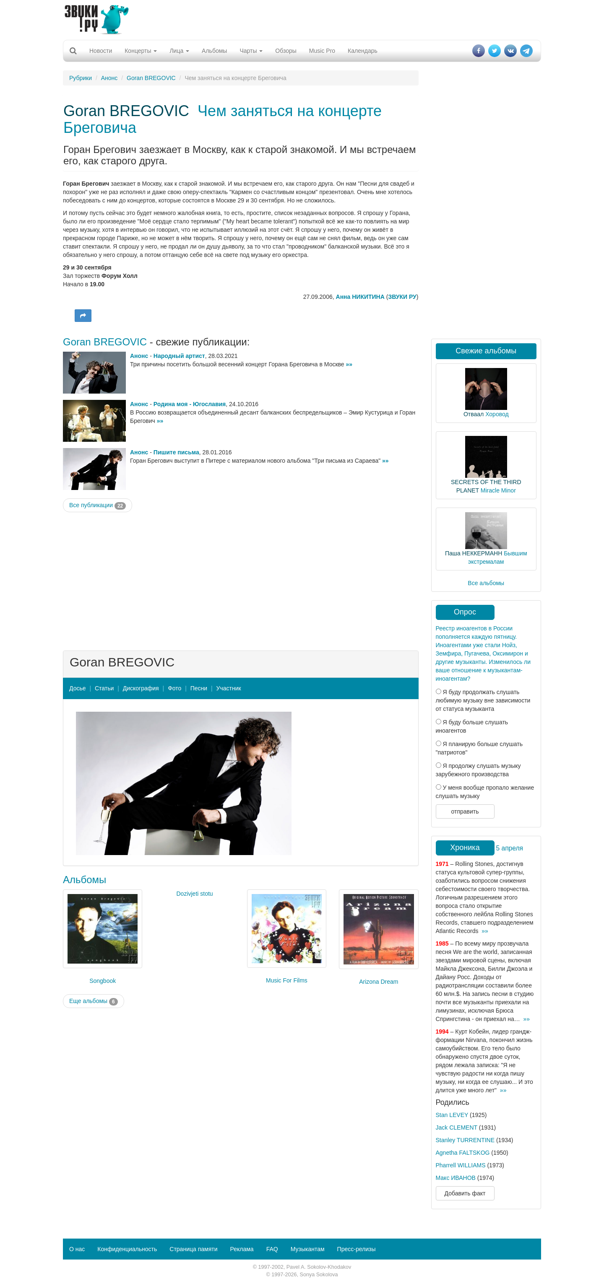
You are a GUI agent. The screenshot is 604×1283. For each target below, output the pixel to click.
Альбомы (214, 50)
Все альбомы (486, 583)
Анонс (109, 78)
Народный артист (179, 356)
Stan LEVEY (452, 1115)
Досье (77, 688)
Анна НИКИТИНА (360, 296)
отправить (465, 811)
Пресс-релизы (356, 1249)
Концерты (141, 50)
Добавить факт (465, 1193)
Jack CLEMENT (456, 1127)
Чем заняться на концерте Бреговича (222, 119)
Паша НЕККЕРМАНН (473, 553)
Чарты (251, 50)
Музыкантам (308, 1249)
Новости (100, 50)
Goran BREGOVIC (151, 78)
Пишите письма (176, 452)
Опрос (465, 612)
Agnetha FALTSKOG (463, 1152)
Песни (198, 688)
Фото (174, 688)
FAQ (272, 1249)
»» (349, 364)
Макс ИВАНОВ (456, 1177)
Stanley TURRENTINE (465, 1140)
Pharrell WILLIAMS (461, 1165)
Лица (179, 50)
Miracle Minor (498, 490)
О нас (77, 1249)
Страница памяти (193, 1249)
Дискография (141, 688)
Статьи (104, 688)
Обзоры (286, 50)
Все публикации (97, 505)
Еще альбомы (93, 1001)
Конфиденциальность (127, 1249)
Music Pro (322, 50)
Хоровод (496, 414)
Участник (228, 688)
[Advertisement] (302, 19)
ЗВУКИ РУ (402, 296)
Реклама (241, 1249)
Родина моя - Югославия (190, 404)
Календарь (363, 50)
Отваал (473, 414)
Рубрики (80, 78)
